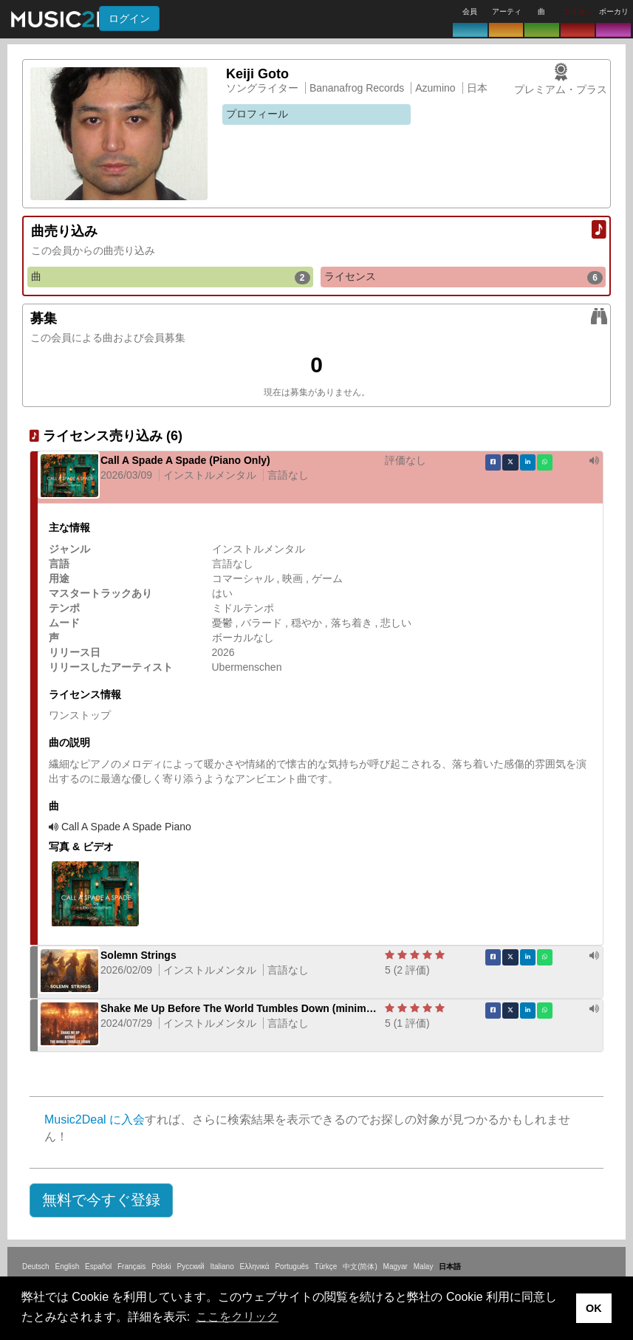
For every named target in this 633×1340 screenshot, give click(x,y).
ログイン (129, 18)
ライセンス (463, 277)
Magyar (395, 1266)
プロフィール (257, 114)
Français (131, 1266)
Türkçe (326, 1266)
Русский (191, 1266)
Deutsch (35, 1266)
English (67, 1266)
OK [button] (594, 1308)
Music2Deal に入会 (94, 1119)
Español (98, 1266)
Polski (161, 1266)
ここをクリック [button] (237, 1316)
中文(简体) (360, 1266)
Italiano (221, 1266)
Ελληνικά (255, 1266)
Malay (424, 1266)
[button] (101, 1200)
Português (292, 1266)
